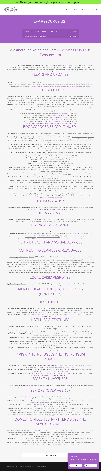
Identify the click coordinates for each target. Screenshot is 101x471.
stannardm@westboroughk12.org (59, 121)
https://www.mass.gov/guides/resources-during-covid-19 (57, 367)
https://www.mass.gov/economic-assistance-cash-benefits (42, 237)
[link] (11, 9)
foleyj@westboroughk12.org (59, 115)
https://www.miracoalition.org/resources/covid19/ (53, 371)
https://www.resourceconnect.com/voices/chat (60, 432)
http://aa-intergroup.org (39, 312)
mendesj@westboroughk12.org (59, 123)
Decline (76, 465)
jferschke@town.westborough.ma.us (41, 402)
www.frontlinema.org (31, 385)
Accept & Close (90, 465)
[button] (75, 10)
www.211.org (42, 270)
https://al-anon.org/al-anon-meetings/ (32, 314)
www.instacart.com (13, 173)
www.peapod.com (59, 173)
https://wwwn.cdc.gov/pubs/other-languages (49, 373)
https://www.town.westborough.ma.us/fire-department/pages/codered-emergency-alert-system (61, 86)
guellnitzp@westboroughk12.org (58, 117)
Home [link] (67, 9)
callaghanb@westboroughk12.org (62, 113)
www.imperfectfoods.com (37, 173)
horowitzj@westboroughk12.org (58, 119)
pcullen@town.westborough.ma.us (83, 401)
